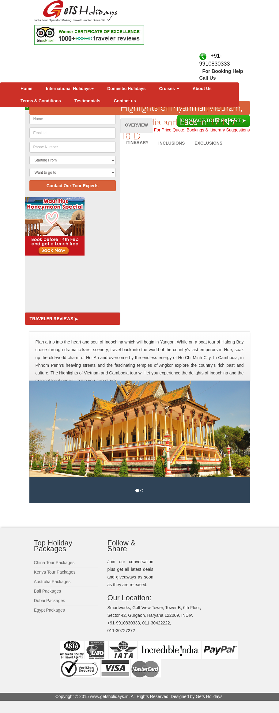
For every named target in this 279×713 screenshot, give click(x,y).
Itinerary (137, 142)
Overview (136, 125)
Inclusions (171, 143)
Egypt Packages (49, 610)
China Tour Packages (54, 562)
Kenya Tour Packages (55, 572)
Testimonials (87, 100)
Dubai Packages (49, 600)
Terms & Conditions (41, 100)
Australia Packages (52, 581)
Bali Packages (47, 591)
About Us (202, 88)
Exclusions (208, 143)
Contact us (125, 100)
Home (26, 88)
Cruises (169, 88)
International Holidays (70, 88)
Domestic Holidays (126, 88)
